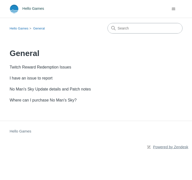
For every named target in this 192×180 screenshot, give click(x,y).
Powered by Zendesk (170, 147)
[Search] (145, 28)
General (39, 28)
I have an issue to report (31, 78)
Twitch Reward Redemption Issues (40, 67)
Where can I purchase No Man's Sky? (43, 100)
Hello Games (19, 28)
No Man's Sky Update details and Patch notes (50, 89)
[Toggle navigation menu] (173, 9)
